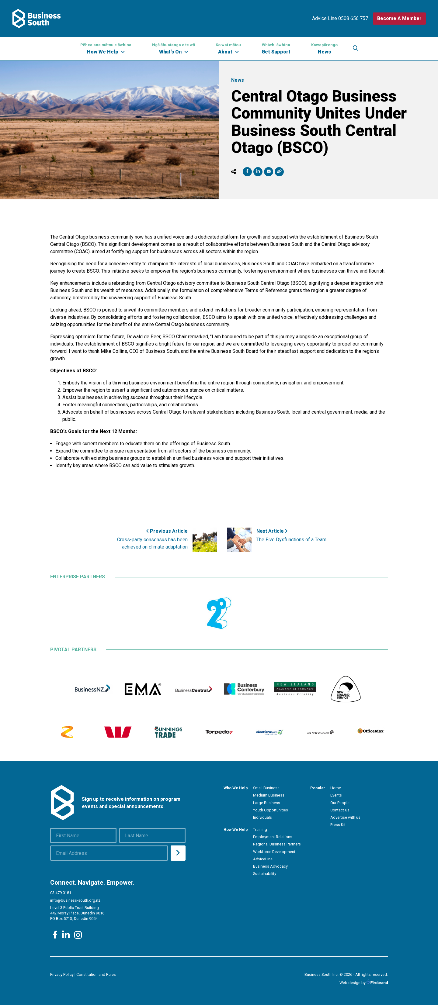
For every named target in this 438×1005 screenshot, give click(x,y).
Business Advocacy (270, 866)
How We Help (105, 48)
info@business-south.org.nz (75, 900)
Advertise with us (345, 817)
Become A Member (399, 18)
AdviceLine (263, 859)
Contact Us (339, 810)
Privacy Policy (62, 974)
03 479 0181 (60, 892)
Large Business (266, 802)
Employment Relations (272, 837)
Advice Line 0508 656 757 (340, 18)
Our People (339, 802)
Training (260, 829)
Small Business (266, 788)
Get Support (276, 48)
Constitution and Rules (96, 974)
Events (336, 795)
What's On (173, 48)
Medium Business (268, 795)
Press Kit (338, 824)
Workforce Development (274, 851)
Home (335, 788)
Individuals (262, 817)
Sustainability (264, 873)
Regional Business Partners (277, 844)
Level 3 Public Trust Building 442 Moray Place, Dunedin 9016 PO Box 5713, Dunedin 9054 (77, 913)
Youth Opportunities (270, 810)
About (228, 48)
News (324, 48)
